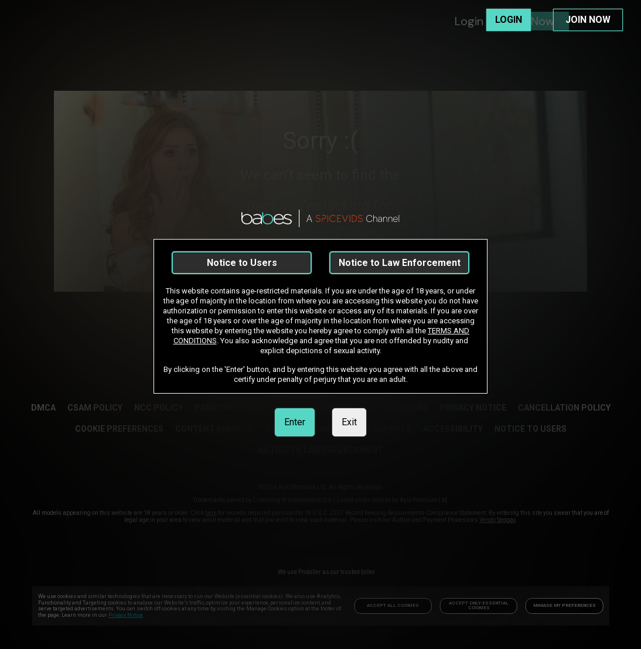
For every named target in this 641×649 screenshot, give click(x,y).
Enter (294, 422)
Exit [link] (349, 422)
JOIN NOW (588, 19)
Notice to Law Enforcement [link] (400, 262)
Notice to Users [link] (242, 262)
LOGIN (508, 19)
